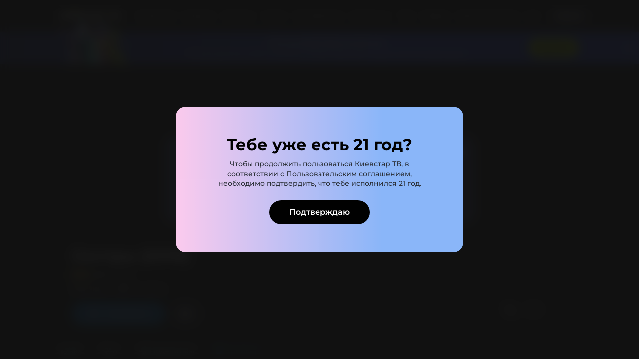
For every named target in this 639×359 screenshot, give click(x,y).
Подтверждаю (319, 212)
